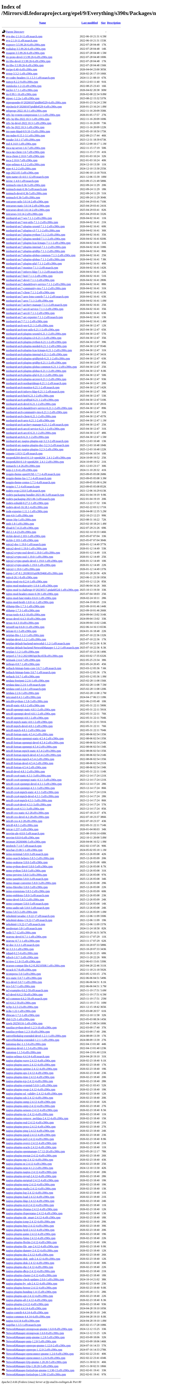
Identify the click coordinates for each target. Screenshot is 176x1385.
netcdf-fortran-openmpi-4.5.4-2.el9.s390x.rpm (31, 746)
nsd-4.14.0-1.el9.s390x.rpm (21, 143)
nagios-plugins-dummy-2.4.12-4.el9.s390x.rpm (32, 1250)
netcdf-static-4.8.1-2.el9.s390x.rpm (25, 705)
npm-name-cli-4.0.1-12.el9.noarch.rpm (27, 176)
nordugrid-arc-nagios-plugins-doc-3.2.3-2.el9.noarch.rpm (37, 445)
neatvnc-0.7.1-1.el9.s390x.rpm (23, 940)
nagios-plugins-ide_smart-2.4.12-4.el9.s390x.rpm (33, 1217)
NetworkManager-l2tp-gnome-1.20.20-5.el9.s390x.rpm (36, 1362)
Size (103, 22)
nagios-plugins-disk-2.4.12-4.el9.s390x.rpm (30, 1262)
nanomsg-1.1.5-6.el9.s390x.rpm (23, 1052)
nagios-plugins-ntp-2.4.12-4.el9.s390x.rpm (29, 1159)
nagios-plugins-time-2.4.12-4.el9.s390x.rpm (30, 1077)
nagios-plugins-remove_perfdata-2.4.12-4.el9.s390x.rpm (37, 1118)
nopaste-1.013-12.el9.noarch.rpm (24, 453)
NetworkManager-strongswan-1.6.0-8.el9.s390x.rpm (35, 1333)
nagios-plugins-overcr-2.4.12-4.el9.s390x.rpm (31, 1143)
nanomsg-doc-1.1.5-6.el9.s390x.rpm (26, 1044)
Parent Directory (15, 31)
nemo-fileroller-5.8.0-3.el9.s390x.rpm (27, 887)
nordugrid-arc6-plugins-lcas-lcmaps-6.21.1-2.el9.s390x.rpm (39, 350)
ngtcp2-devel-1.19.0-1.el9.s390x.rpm (26, 548)
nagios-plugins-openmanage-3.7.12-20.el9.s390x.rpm (35, 1151)
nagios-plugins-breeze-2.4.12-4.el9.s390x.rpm (31, 1287)
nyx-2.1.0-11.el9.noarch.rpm (21, 40)
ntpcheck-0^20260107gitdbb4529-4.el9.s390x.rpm (34, 106)
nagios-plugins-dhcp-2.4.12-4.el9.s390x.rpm (30, 1271)
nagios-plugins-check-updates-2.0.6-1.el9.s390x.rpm (35, 1279)
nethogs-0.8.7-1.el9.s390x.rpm (23, 664)
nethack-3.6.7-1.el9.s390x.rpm (23, 676)
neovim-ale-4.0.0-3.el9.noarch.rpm (25, 833)
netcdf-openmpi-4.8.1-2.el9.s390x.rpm (27, 717)
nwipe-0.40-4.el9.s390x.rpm (21, 69)
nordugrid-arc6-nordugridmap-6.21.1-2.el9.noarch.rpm (36, 383)
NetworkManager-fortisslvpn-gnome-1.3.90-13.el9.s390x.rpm (40, 1370)
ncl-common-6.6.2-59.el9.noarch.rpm (26, 998)
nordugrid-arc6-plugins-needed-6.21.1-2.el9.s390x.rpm (36, 346)
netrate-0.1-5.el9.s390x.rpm (21, 631)
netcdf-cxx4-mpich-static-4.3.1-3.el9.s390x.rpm (32, 792)
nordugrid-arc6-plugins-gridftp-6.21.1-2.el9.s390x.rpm (36, 362)
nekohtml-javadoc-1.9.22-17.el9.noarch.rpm (30, 916)
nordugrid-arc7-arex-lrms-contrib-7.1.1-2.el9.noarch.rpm (37, 296)
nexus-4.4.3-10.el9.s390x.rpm (22, 622)
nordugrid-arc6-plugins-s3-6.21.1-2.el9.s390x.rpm (33, 337)
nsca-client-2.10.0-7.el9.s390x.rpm (25, 156)
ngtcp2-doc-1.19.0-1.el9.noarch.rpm (26, 544)
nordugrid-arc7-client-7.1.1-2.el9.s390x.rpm (30, 292)
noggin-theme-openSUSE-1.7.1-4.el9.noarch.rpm (33, 474)
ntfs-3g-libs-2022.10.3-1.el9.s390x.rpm (27, 119)
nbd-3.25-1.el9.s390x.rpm (20, 1019)
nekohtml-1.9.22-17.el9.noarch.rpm (25, 924)
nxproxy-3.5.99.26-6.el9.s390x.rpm (25, 44)
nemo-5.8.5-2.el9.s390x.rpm (21, 911)
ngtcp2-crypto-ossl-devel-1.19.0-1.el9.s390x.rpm (33, 552)
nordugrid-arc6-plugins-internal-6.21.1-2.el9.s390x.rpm (36, 354)
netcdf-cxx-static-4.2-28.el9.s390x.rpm (27, 812)
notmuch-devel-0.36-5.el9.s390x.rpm (26, 193)
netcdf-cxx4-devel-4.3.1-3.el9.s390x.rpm (28, 804)
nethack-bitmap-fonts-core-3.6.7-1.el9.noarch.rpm (33, 668)
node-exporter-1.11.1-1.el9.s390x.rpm (27, 511)
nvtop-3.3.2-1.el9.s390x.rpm (21, 73)
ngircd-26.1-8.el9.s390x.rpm (21, 577)
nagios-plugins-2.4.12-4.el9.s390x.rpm (27, 1304)
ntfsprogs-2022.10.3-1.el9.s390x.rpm (26, 110)
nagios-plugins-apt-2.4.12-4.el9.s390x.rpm (29, 1295)
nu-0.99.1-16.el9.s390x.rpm (21, 94)
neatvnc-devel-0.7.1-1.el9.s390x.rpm (26, 936)
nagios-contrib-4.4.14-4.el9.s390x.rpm (27, 1312)
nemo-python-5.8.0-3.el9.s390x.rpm (26, 870)
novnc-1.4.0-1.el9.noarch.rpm (22, 180)
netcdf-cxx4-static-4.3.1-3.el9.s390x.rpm (28, 775)
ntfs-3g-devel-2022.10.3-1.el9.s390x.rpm (28, 123)
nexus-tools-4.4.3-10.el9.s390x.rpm (25, 614)
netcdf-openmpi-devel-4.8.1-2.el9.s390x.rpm (30, 713)
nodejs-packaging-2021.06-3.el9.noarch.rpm (30, 498)
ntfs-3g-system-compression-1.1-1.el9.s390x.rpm (33, 114)
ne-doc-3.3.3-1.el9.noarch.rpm (23, 944)
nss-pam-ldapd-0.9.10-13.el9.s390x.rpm (28, 131)
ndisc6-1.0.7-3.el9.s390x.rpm (22, 957)
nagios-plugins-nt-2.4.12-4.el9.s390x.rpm (29, 1163)
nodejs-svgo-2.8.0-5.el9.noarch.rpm (25, 490)
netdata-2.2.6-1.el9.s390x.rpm (22, 693)
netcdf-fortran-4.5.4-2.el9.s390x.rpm (26, 767)
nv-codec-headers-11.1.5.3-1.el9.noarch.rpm (30, 77)
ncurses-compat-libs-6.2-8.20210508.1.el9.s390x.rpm (35, 965)
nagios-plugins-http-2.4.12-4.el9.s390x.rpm (30, 1225)
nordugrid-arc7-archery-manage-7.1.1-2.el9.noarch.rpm (36, 304)
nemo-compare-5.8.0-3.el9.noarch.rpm (27, 903)
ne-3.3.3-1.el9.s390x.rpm (20, 949)
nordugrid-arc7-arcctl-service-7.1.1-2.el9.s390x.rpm (34, 308)
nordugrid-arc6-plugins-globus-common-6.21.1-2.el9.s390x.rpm (41, 366)
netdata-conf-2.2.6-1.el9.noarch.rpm (26, 688)
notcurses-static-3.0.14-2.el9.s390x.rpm (28, 205)
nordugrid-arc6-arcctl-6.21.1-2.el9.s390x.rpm (31, 432)
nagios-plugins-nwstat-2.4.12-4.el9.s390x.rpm (31, 1155)
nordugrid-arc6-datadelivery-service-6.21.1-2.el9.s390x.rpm (39, 408)
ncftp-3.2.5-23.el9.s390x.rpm (22, 1006)
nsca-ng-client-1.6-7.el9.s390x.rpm (25, 152)
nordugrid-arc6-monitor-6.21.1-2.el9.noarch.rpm (32, 387)
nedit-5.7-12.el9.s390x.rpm (21, 932)
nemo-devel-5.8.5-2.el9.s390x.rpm (25, 899)
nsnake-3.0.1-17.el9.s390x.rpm (23, 139)
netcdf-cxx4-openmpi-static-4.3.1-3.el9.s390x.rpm (34, 779)
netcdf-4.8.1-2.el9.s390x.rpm (22, 825)
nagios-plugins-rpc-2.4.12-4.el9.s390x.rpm (29, 1114)
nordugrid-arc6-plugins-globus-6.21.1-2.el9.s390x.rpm (36, 370)
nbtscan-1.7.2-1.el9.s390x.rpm (23, 1015)
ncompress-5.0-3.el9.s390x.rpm (23, 973)
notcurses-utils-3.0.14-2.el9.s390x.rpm (27, 201)
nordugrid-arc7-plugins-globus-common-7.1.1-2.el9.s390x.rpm (40, 255)
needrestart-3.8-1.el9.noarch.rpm (24, 928)
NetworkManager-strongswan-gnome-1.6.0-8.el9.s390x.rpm (39, 1329)
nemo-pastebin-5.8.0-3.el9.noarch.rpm (27, 878)
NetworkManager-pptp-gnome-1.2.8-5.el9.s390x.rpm (35, 1337)
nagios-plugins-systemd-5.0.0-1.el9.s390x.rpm (31, 1085)
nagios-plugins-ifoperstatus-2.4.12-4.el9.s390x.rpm (34, 1213)
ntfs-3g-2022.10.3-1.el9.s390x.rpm (25, 127)
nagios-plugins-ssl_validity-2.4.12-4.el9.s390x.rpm (34, 1093)
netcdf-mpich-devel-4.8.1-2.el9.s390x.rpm (29, 726)
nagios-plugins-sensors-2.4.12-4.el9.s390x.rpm (32, 1110)
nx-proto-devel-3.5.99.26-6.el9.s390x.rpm (29, 57)
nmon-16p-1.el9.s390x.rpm (21, 519)
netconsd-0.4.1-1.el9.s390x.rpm (23, 697)
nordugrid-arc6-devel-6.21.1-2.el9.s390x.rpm (31, 403)
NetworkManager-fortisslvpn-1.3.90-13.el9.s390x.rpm (36, 1374)
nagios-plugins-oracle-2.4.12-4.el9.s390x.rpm (31, 1147)
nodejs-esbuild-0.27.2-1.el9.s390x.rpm (27, 503)
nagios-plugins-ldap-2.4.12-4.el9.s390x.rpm (30, 1201)
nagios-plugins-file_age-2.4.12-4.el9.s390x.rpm (32, 1246)
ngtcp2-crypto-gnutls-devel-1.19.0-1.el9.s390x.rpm (34, 560)
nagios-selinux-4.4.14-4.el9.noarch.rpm (28, 1056)
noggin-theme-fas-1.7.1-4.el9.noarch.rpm (28, 478)
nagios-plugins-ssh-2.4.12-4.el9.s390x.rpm (29, 1097)
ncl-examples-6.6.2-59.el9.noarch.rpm (27, 990)
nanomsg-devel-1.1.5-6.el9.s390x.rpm (27, 1048)
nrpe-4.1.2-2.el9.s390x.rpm (21, 168)
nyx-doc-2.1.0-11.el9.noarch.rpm (24, 36)
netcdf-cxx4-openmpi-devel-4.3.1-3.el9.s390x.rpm (34, 783)
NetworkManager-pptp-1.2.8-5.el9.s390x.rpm (31, 1341)
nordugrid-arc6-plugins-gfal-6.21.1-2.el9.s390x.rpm (34, 375)
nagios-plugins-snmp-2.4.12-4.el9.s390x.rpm (31, 1101)
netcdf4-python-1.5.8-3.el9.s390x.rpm (27, 701)
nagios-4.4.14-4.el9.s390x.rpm (23, 1320)
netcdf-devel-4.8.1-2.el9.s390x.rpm (25, 771)
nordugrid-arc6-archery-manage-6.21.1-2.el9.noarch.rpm (37, 424)
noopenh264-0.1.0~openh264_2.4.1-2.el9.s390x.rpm (35, 461)
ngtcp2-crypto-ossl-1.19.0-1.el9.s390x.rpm (29, 556)
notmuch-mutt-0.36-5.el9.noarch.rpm (26, 189)
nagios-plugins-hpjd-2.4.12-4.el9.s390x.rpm (30, 1229)
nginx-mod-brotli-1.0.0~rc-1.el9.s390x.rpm (30, 602)
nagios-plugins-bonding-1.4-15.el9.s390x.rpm (31, 1291)
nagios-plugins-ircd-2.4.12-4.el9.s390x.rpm (30, 1205)
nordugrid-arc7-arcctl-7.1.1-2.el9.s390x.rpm (30, 313)
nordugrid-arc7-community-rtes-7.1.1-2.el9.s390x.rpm (36, 288)
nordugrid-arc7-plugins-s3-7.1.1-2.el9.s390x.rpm (33, 230)
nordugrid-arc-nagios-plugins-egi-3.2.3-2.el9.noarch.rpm (37, 441)
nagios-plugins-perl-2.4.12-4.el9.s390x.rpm (30, 1139)
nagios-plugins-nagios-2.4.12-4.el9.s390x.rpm (31, 1172)
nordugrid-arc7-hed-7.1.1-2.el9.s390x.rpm (29, 275)
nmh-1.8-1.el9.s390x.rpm (20, 523)
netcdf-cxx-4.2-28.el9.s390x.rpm (24, 821)
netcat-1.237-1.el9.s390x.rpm (22, 829)
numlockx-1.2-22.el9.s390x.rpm (23, 85)
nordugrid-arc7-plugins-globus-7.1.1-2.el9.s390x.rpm (35, 259)
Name (42, 22)
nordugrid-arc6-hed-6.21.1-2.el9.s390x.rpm (30, 395)
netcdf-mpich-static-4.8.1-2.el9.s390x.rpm (29, 721)
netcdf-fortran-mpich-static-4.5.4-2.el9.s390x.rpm (33, 750)
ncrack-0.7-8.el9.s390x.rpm (21, 969)
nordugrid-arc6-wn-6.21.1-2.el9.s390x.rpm (29, 325)
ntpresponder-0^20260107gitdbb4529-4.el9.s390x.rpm (36, 102)
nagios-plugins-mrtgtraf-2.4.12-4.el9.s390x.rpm (32, 1180)
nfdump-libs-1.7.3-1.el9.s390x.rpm (25, 606)
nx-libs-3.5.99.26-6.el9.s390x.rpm (25, 65)
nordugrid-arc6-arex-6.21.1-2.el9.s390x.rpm (30, 420)
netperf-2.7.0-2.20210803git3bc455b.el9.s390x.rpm (34, 655)
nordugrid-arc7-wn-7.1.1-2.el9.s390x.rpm (29, 218)
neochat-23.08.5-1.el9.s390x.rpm (24, 849)
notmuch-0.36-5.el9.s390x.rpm (23, 197)
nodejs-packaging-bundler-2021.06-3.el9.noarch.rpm (35, 494)
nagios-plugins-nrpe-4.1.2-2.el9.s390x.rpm (29, 1167)
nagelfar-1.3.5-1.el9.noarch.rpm (23, 1324)
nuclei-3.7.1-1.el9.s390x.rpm (22, 90)
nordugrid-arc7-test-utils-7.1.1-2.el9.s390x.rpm (32, 222)
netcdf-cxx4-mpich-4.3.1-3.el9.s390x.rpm (29, 800)
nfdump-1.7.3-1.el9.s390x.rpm (23, 610)
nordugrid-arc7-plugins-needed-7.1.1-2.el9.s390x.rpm (35, 238)
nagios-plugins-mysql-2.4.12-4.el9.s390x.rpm (31, 1176)
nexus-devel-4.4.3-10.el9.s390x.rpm (26, 618)
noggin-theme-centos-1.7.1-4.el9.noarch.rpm (30, 482)
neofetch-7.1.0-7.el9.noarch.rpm (24, 845)
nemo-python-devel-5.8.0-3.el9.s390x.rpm (29, 866)
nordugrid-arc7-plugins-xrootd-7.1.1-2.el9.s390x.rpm (35, 226)
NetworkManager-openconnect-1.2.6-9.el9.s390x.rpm (35, 1357)
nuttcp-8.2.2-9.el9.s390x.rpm (22, 81)
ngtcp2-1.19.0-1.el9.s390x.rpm (23, 569)
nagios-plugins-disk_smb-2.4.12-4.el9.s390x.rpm (33, 1258)
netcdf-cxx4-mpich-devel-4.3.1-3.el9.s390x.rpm (32, 796)
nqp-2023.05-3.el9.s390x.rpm (22, 172)
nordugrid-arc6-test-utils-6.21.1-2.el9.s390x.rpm (32, 329)
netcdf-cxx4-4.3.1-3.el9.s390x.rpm (25, 808)
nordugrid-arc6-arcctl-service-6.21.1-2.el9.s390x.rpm (35, 428)
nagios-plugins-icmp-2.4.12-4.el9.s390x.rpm (30, 1221)
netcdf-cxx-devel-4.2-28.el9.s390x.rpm (27, 816)
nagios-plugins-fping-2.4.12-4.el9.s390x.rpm (31, 1238)
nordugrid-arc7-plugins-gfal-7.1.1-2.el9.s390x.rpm (34, 263)
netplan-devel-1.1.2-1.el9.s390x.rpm (26, 639)
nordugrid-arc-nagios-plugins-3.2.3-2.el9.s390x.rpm (34, 449)
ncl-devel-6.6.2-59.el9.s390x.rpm (24, 994)
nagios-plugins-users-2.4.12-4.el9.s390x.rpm (30, 1064)
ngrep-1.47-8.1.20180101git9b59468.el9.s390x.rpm (34, 573)
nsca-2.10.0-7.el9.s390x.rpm (21, 160)
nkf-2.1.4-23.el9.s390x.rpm (21, 531)
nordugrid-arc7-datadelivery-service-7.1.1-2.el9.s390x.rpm (38, 284)
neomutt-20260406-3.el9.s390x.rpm (26, 841)
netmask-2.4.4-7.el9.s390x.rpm (23, 660)
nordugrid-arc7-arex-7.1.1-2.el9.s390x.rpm (29, 300)
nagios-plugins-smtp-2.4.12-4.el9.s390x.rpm (30, 1106)
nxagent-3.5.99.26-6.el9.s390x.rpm (25, 52)
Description (114, 22)
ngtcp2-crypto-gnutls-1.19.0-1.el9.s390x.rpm (31, 565)
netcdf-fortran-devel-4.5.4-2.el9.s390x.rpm (29, 763)
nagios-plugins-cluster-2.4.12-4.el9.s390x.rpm (31, 1275)
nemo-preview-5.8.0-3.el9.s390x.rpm (26, 874)
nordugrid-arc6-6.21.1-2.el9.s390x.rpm (27, 437)
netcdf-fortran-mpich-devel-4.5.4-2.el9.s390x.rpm (33, 754)
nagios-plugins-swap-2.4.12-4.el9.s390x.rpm (30, 1089)
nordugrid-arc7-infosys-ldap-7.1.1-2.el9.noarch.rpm (34, 271)
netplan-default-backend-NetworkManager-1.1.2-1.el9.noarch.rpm (42, 647)
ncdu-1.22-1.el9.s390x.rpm (21, 1011)
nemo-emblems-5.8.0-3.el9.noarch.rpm (27, 895)
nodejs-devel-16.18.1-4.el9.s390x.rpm (27, 507)
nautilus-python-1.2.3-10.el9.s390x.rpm (28, 1031)
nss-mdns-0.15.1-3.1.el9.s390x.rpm (25, 135)
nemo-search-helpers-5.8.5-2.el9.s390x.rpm (30, 858)
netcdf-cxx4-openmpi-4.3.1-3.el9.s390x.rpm (30, 788)
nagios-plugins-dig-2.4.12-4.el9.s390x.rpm (29, 1267)
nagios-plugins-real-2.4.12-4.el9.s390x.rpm (30, 1122)
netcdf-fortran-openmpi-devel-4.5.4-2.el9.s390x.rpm (35, 742)
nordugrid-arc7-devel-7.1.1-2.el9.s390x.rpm (30, 280)
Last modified (89, 22)
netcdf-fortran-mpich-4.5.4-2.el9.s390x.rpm (30, 759)
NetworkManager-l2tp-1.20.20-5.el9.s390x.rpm (32, 1366)
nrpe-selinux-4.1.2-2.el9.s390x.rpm (25, 164)
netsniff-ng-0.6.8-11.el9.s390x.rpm (25, 626)
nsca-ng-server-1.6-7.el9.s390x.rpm (25, 147)
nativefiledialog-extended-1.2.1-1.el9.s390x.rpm (32, 1039)
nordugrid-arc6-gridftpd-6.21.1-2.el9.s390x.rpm (32, 399)
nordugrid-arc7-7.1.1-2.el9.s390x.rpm (27, 321)
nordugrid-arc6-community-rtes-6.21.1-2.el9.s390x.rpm (36, 412)
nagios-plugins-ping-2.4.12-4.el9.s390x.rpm (30, 1130)
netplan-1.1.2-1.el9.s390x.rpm (22, 651)
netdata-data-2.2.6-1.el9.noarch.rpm (26, 684)
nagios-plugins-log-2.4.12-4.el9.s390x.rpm (29, 1192)
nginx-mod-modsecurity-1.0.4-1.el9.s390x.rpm (32, 585)
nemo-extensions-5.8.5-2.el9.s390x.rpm (28, 891)
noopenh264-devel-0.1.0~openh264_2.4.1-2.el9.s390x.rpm (38, 457)
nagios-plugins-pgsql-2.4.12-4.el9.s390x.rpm (31, 1134)
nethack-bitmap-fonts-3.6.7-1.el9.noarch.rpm (31, 672)
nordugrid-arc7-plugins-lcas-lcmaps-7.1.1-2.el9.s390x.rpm (38, 242)
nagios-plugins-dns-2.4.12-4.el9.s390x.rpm (29, 1254)
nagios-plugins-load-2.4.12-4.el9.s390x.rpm (30, 1196)
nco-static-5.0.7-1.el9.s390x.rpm (24, 978)
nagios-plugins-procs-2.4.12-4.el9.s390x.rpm (31, 1126)
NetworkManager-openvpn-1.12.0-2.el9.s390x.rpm (34, 1349)
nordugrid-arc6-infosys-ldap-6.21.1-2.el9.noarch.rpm (35, 391)
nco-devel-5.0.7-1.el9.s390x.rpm (24, 982)
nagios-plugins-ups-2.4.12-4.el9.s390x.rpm (29, 1072)
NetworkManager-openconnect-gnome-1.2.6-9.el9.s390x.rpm (40, 1353)
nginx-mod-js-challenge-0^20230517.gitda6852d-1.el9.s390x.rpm (42, 589)
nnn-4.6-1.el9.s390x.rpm (19, 515)
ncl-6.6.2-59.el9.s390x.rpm (21, 1002)
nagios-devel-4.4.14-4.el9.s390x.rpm (26, 1308)
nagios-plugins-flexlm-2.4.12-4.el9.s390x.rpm (31, 1242)
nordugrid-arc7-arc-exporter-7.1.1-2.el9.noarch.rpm (34, 317)
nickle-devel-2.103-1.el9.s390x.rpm (25, 536)
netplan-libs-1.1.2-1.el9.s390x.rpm (25, 635)
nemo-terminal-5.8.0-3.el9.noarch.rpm (27, 854)
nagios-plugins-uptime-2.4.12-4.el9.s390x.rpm (31, 1068)
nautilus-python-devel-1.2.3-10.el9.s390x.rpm (31, 1027)
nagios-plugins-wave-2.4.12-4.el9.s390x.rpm (31, 1060)
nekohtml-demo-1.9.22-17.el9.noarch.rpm (29, 920)
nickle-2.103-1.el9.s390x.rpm (22, 540)
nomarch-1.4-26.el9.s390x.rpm (23, 465)
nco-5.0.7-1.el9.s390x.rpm (20, 986)
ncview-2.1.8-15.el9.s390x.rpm (23, 961)
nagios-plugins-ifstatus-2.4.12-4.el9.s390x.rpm (32, 1209)
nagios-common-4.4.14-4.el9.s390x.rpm (28, 1316)
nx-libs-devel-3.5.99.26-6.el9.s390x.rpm (28, 61)
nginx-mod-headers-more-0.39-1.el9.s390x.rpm (32, 593)
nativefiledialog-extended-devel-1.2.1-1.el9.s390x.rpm (36, 1035)
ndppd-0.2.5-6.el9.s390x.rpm (22, 953)
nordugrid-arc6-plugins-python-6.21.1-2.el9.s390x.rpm (36, 342)
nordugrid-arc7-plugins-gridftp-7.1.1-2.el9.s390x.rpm (35, 251)
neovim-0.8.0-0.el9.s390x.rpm (22, 837)
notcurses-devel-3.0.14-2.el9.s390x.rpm (28, 209)
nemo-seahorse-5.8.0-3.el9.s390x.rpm (27, 862)
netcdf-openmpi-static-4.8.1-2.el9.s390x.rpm (30, 709)
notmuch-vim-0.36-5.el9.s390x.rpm (25, 185)
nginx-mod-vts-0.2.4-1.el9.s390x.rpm (26, 581)
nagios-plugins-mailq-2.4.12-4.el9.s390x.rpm (31, 1188)
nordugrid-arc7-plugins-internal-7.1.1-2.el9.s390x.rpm (36, 247)
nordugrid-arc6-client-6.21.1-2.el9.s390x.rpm (31, 416)
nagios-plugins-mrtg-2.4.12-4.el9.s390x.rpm (30, 1184)
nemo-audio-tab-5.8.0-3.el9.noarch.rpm (28, 907)
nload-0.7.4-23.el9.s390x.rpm (22, 527)
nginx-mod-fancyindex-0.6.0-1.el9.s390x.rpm (31, 598)
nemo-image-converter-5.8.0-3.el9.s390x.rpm (31, 883)
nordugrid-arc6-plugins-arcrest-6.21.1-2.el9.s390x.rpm (36, 379)
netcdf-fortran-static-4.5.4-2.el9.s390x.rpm (29, 734)
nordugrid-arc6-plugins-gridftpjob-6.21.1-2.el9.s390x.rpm (38, 358)
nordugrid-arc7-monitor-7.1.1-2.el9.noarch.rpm (32, 267)
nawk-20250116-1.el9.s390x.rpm (24, 1023)
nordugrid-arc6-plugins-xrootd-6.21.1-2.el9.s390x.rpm (36, 333)
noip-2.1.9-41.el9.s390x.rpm (21, 470)
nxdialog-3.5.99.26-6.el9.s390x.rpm (26, 48)
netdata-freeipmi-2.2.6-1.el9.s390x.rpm (27, 680)
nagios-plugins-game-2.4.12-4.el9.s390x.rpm (31, 1234)
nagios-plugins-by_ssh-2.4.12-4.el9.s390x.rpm (31, 1283)
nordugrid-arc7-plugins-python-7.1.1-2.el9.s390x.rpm (35, 234)
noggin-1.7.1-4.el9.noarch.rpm (23, 486)
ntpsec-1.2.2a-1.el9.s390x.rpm (22, 98)
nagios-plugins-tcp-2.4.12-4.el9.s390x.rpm (29, 1081)
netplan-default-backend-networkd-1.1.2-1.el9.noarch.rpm (38, 643)
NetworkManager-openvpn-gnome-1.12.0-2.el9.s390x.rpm (38, 1345)
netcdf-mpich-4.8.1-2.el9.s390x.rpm (26, 730)
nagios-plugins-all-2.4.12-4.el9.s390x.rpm (29, 1300)
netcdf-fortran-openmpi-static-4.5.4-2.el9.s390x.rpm (35, 738)
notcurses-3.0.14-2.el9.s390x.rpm (24, 214)
